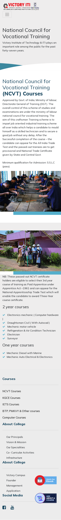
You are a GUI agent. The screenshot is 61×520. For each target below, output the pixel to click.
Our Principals (14, 437)
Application (13, 490)
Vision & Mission (16, 442)
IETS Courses (10, 404)
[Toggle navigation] (7, 14)
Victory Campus (15, 475)
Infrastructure (14, 457)
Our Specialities (15, 447)
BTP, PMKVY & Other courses (21, 411)
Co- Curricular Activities (20, 452)
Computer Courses (14, 417)
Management (14, 485)
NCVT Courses (11, 391)
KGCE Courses (11, 397)
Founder (11, 480)
